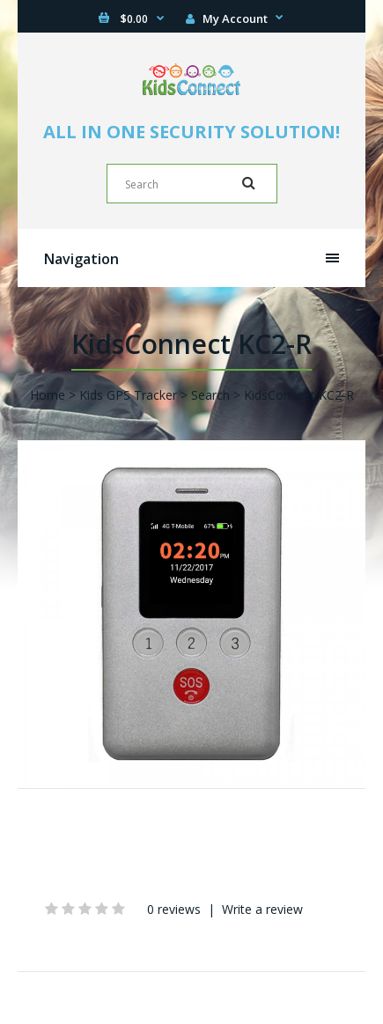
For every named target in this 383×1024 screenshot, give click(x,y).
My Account (227, 18)
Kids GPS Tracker (128, 395)
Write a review (262, 909)
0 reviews (174, 909)
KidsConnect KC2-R (299, 395)
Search (210, 395)
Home (47, 395)
